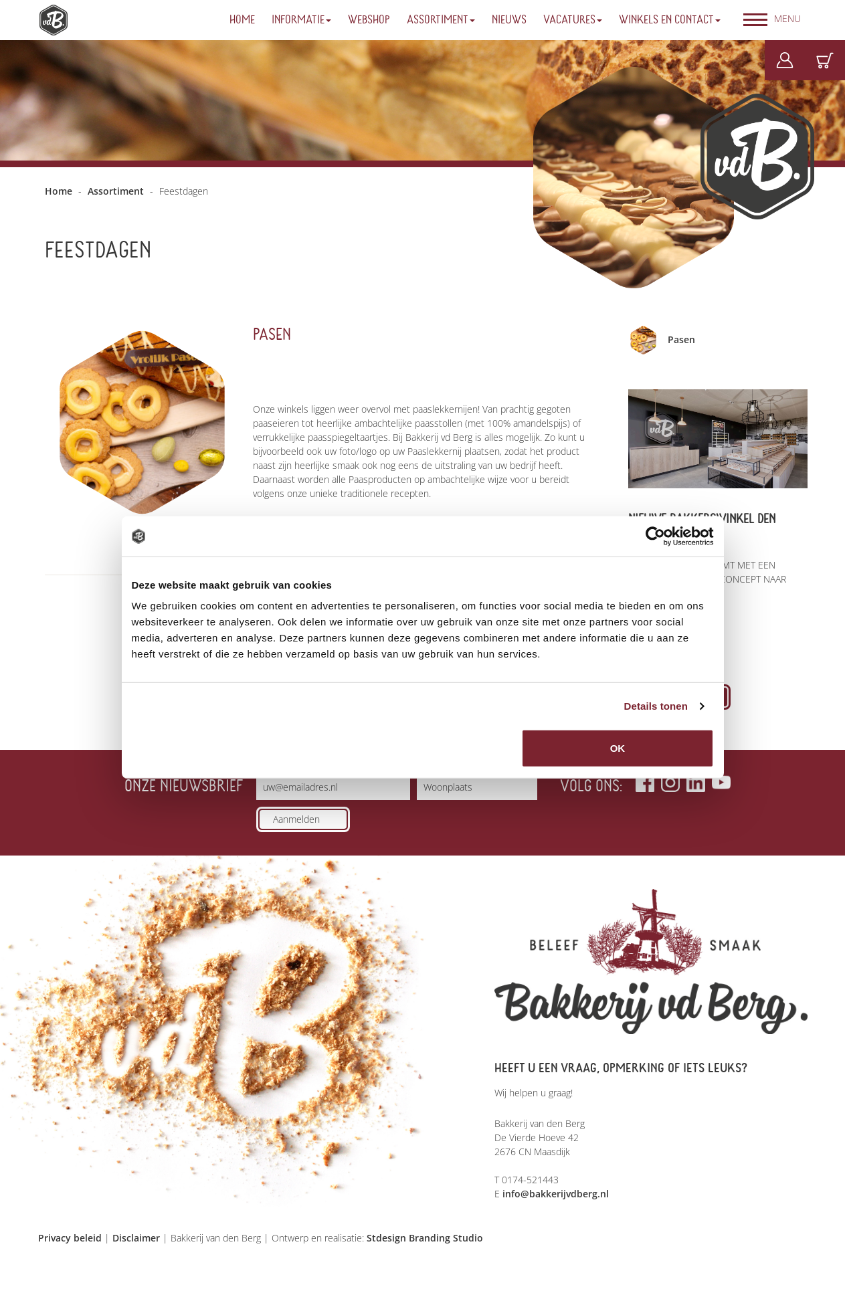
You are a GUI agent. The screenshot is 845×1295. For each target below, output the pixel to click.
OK (618, 748)
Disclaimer (136, 1237)
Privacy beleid (70, 1237)
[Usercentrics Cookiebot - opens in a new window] (655, 536)
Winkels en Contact (670, 20)
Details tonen (656, 706)
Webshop (369, 20)
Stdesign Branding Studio (425, 1237)
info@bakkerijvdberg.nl (555, 1193)
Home (242, 20)
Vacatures (572, 20)
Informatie (301, 20)
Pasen (272, 334)
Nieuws (509, 20)
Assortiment (441, 20)
